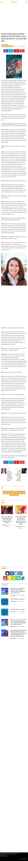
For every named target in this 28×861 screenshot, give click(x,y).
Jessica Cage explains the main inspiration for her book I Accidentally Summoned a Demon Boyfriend (7, 519)
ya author (16, 493)
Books (5, 46)
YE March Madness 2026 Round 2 (17, 599)
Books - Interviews (9, 46)
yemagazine (13, 595)
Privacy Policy (23, 859)
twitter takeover (7, 493)
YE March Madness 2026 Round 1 (17, 609)
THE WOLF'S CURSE (20, 491)
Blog (2, 46)
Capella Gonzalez (5, 44)
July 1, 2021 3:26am (17, 46)
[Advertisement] (14, 18)
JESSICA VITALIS (11, 491)
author (5, 491)
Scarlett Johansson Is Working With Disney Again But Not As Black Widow (10, 476)
